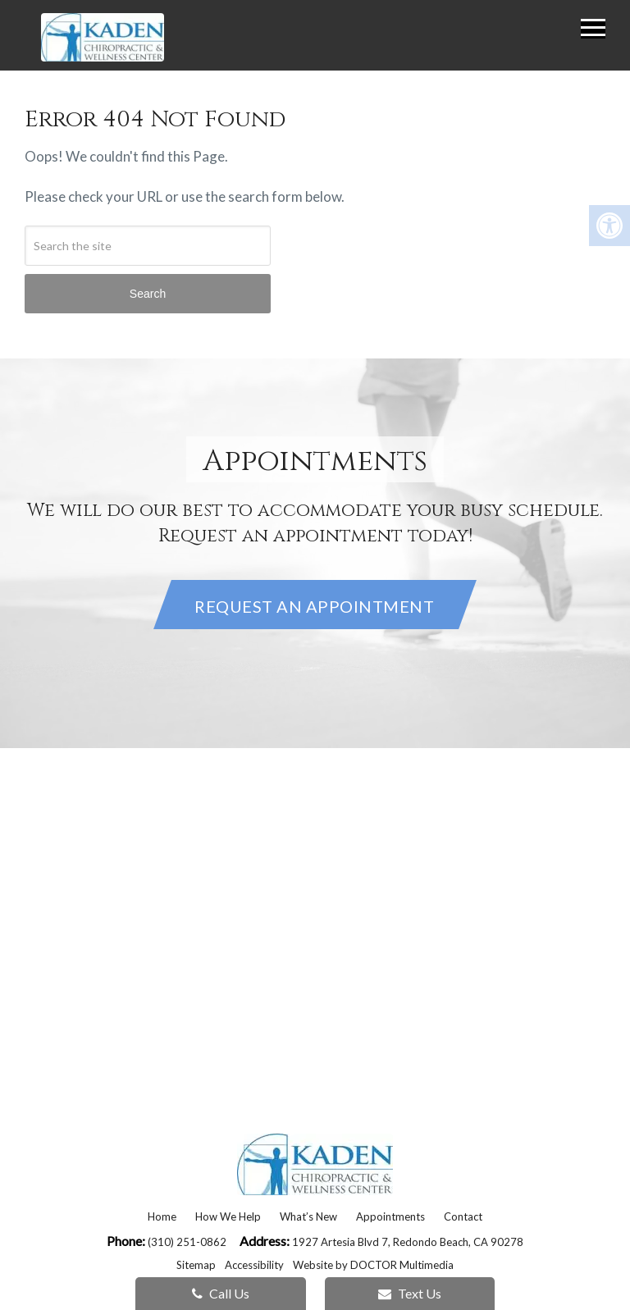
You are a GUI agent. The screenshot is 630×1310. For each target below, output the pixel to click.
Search (148, 293)
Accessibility (254, 1264)
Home (162, 1216)
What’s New (308, 1216)
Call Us (220, 1293)
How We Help (228, 1216)
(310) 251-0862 (188, 1241)
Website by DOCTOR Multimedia (373, 1264)
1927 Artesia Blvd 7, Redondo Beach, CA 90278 (407, 1241)
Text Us (409, 1293)
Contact (463, 1216)
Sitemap (196, 1264)
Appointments (390, 1216)
